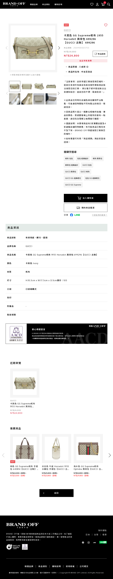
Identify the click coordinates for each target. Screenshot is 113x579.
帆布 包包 (69, 158)
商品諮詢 (100, 54)
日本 (88, 534)
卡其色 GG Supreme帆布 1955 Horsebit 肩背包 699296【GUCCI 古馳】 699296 (22, 405)
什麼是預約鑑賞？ (99, 215)
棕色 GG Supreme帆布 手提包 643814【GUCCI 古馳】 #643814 (24, 468)
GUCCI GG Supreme (73, 185)
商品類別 (46, 4)
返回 (56, 493)
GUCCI (67, 30)
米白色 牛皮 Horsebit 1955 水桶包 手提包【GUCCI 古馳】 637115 (55, 468)
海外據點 (102, 530)
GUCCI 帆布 (85, 172)
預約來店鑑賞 (86, 208)
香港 (104, 534)
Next (59, 93)
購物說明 (58, 4)
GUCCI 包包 (87, 165)
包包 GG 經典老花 (92, 178)
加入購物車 (86, 198)
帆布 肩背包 (97, 158)
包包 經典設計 (82, 158)
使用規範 (70, 566)
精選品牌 (34, 4)
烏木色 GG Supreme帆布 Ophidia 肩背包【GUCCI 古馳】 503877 (87, 468)
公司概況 (84, 566)
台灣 (96, 534)
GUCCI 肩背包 (70, 172)
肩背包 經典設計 (71, 165)
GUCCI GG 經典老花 (73, 178)
